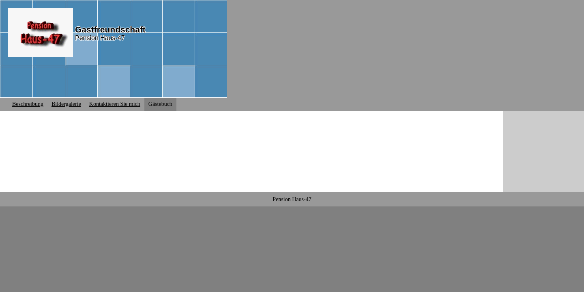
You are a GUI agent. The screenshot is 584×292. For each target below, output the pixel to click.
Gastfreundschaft (110, 29)
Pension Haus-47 (100, 37)
